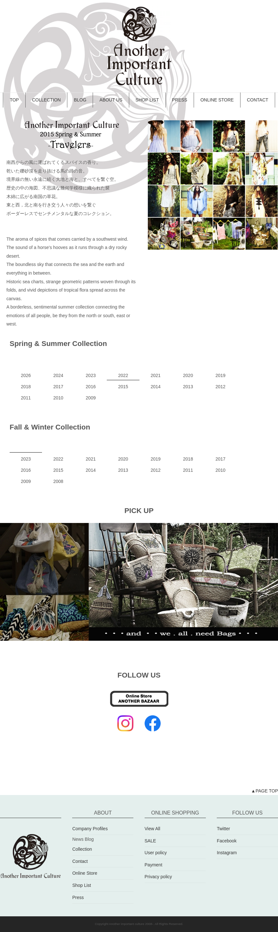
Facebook (226, 840)
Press (78, 897)
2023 (91, 375)
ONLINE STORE (217, 99)
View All (152, 828)
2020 (188, 375)
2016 (91, 386)
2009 (91, 397)
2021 (156, 375)
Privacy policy (158, 877)
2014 (156, 386)
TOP (14, 99)
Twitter (223, 828)
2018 (26, 386)
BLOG (80, 99)
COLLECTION (46, 99)
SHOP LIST (147, 99)
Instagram (227, 852)
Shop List (81, 885)
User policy (156, 852)
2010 (58, 397)
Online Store (84, 873)
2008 (58, 481)
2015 (123, 386)
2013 (188, 386)
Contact (80, 861)
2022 (123, 375)
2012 (220, 386)
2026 (26, 375)
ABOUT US (110, 99)
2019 (220, 375)
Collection (82, 849)
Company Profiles (90, 828)
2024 (58, 375)
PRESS (179, 99)
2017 (58, 386)
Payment (153, 864)
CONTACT (257, 99)
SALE (150, 840)
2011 (26, 397)
